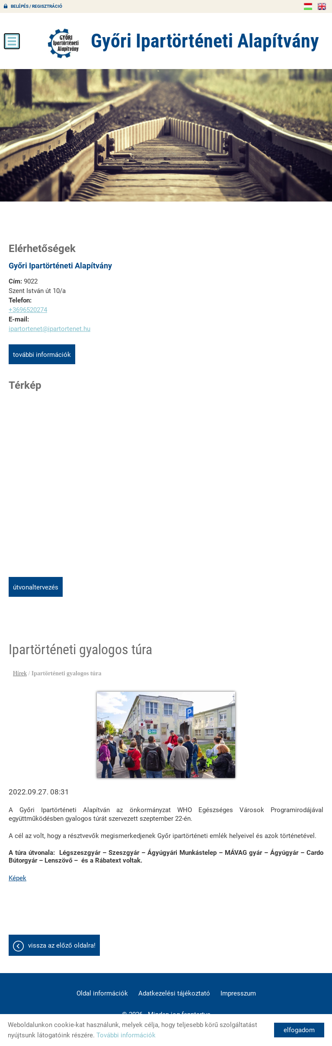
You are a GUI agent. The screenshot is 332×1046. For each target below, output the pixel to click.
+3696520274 (28, 310)
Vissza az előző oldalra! (62, 945)
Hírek (20, 673)
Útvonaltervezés (35, 587)
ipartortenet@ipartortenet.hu (49, 329)
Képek (17, 878)
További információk (42, 355)
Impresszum (238, 993)
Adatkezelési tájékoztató (174, 993)
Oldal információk (102, 993)
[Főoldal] (63, 43)
